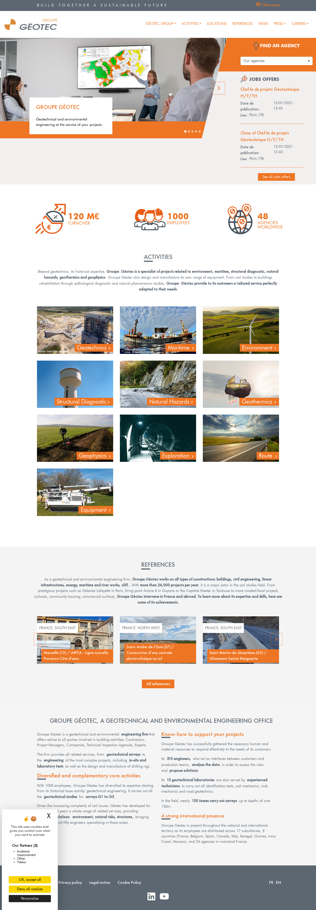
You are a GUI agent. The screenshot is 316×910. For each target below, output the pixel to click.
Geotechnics (91, 347)
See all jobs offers (276, 177)
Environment (257, 347)
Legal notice (99, 882)
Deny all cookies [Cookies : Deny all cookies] (30, 889)
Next (276, 639)
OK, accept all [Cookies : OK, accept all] (30, 880)
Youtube (166, 896)
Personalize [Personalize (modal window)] (30, 898)
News (263, 24)
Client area (270, 5)
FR (271, 882)
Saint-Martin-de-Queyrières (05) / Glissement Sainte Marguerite (238, 655)
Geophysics (92, 455)
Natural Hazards (169, 401)
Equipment (93, 509)
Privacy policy (70, 882)
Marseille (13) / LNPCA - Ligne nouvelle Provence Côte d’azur (76, 655)
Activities (190, 24)
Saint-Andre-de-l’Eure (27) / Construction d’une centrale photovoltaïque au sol (150, 652)
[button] (18, 88)
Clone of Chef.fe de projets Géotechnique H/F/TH (264, 136)
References (242, 24)
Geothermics (257, 401)
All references (158, 683)
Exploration (175, 455)
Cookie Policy (129, 882)
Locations (217, 24)
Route (265, 455)
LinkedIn (153, 896)
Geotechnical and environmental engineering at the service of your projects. (69, 122)
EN (278, 882)
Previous (40, 639)
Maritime (178, 347)
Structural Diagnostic (81, 401)
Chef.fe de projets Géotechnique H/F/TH (269, 92)
